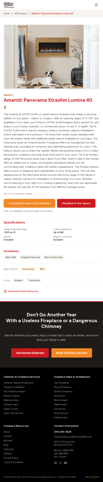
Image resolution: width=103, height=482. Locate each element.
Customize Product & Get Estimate (29, 203)
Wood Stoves (61, 413)
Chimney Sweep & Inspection (18, 382)
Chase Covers (11, 408)
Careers (8, 453)
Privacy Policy (11, 458)
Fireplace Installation (14, 387)
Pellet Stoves (60, 417)
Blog (6, 444)
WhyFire (95, 477)
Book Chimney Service (71, 353)
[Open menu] (96, 5)
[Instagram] (60, 462)
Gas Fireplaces (61, 382)
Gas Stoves (60, 408)
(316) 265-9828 (62, 431)
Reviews (8, 440)
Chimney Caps (11, 404)
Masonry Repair (12, 395)
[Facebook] (55, 462)
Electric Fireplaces (63, 391)
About (7, 431)
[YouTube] (65, 462)
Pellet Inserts (60, 404)
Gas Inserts (59, 395)
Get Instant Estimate (30, 353)
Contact (8, 436)
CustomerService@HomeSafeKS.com (73, 436)
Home (7, 13)
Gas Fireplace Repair (14, 391)
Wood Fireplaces (62, 387)
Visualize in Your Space (76, 203)
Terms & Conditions (13, 462)
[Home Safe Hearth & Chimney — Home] (9, 5)
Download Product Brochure (21, 291)
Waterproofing (11, 400)
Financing (8, 449)
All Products (21, 13)
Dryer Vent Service (13, 413)
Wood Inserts (60, 400)
